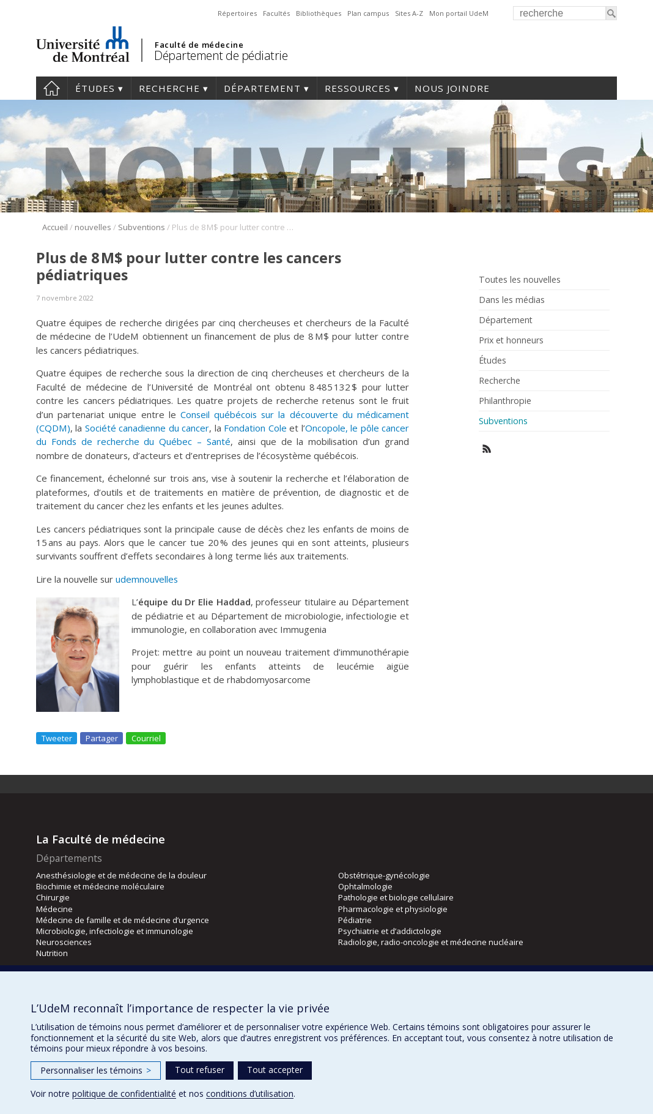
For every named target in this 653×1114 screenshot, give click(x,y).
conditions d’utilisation (249, 1093)
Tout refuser (199, 1069)
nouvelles (93, 227)
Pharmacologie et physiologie (393, 908)
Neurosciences (64, 942)
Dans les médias (512, 300)
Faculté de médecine (199, 44)
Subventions (141, 227)
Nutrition (52, 953)
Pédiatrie (355, 919)
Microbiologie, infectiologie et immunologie (114, 930)
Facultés (276, 13)
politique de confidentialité (124, 1093)
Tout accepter (275, 1069)
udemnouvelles (147, 579)
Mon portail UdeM (459, 13)
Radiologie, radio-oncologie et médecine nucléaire (430, 942)
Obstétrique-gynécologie (384, 875)
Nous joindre (452, 88)
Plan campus (368, 13)
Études (95, 88)
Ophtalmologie (365, 886)
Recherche (169, 88)
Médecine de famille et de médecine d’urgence (122, 919)
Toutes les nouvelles (520, 280)
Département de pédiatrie (220, 55)
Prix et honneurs (511, 340)
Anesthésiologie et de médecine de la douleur (121, 875)
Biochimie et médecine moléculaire (100, 886)
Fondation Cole (255, 428)
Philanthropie (505, 401)
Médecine (54, 908)
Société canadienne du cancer (147, 428)
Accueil (51, 88)
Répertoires (237, 13)
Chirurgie (53, 897)
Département (262, 88)
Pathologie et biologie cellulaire (396, 897)
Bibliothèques (318, 13)
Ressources (358, 88)
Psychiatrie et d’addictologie (389, 930)
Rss (487, 449)
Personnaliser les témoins (95, 1070)
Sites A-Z (409, 13)
